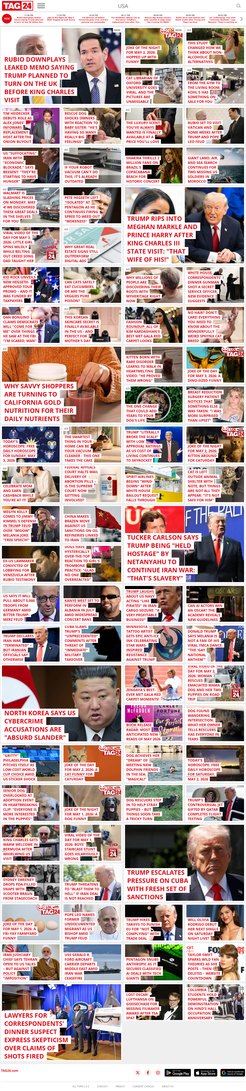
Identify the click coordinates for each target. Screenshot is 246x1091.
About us (168, 1086)
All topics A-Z (80, 1086)
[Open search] (238, 5)
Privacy (120, 1086)
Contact (102, 1086)
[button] (241, 19)
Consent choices (143, 1086)
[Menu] (41, 6)
